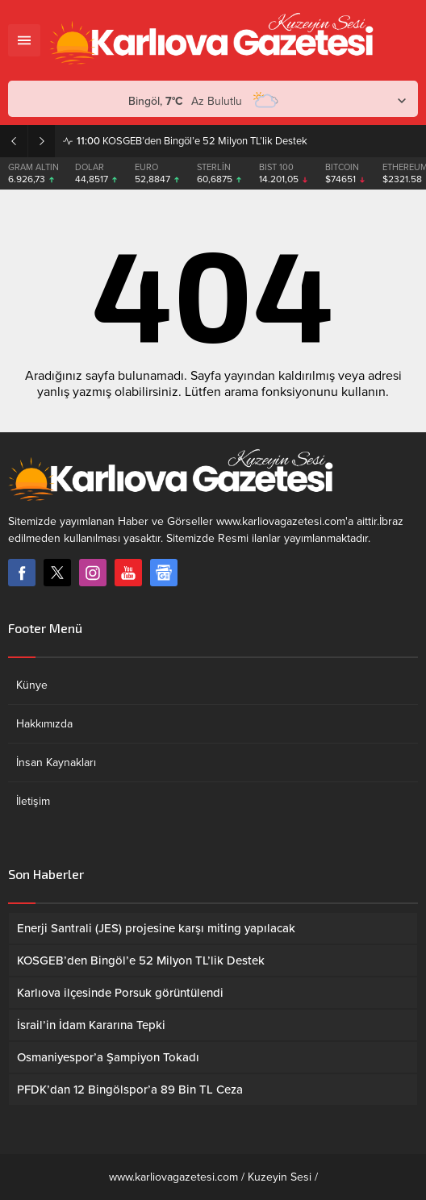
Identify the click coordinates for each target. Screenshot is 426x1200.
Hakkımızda (44, 724)
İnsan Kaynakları (56, 762)
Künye (32, 685)
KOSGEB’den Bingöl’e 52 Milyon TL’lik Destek (192, 141)
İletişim (33, 801)
